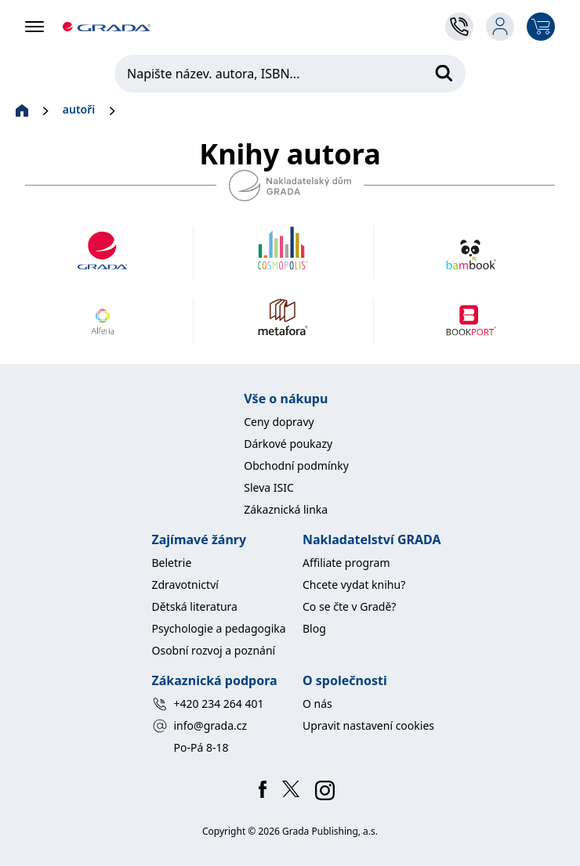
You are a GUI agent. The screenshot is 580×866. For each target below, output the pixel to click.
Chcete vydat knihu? (354, 584)
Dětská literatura (194, 606)
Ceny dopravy (279, 421)
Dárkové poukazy (288, 443)
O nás (317, 703)
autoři (79, 109)
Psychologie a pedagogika (219, 628)
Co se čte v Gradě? (349, 606)
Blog (314, 628)
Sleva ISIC (269, 487)
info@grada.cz (200, 726)
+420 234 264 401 (208, 704)
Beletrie (172, 562)
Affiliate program (346, 562)
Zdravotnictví (185, 584)
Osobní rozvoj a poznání (214, 650)
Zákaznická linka (286, 509)
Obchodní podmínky (296, 465)
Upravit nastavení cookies (368, 725)
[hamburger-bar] (34, 27)
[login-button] (500, 27)
